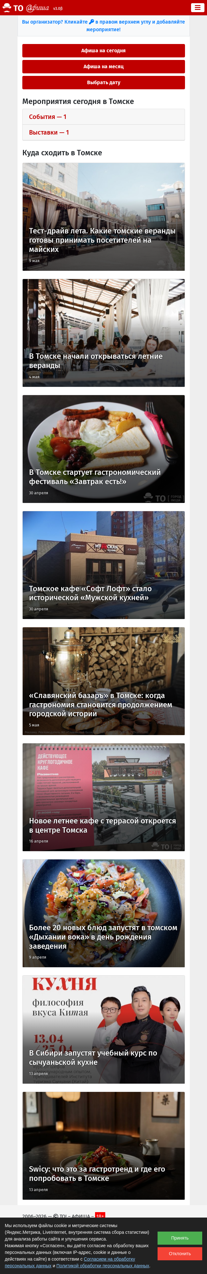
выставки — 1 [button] (49, 132)
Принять (180, 1238)
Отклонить (180, 1253)
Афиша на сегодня (103, 51)
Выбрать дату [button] (103, 82)
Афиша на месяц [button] (104, 66)
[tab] (104, 117)
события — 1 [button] (47, 117)
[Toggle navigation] (197, 7)
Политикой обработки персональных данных (102, 1265)
